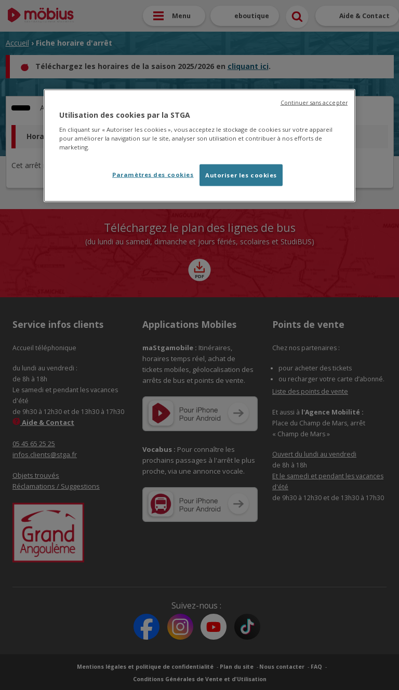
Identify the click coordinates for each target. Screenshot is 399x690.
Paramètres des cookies (153, 174)
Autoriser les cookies (241, 175)
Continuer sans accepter (314, 102)
